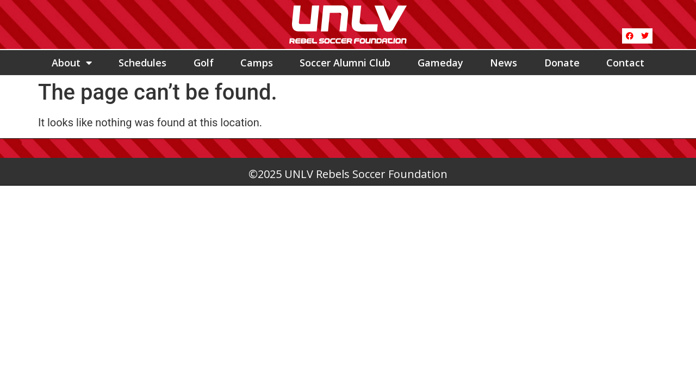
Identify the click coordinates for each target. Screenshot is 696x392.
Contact (625, 62)
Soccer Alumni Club (345, 62)
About (72, 62)
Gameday (440, 62)
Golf (204, 62)
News (503, 62)
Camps (256, 62)
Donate (562, 62)
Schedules (142, 62)
